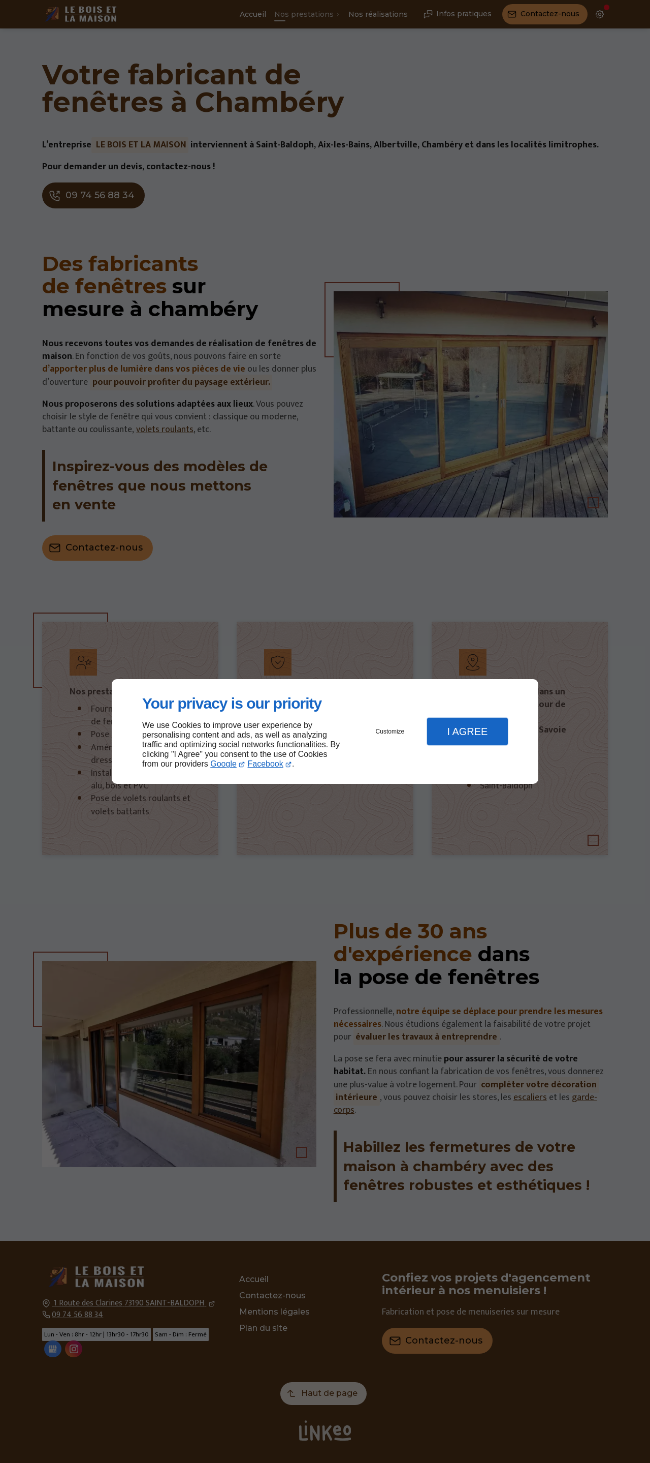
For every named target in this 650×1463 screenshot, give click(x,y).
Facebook (265, 763)
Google (223, 763)
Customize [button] (390, 731)
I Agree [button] (467, 731)
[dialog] (325, 731)
